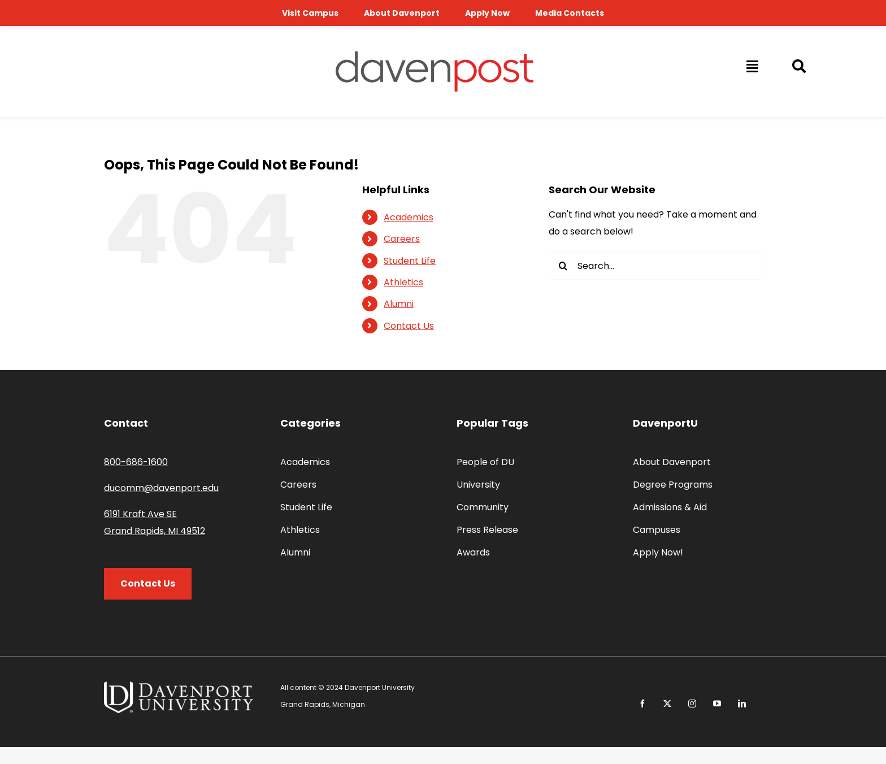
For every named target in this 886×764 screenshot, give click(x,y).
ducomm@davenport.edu (161, 487)
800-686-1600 (136, 461)
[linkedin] (742, 703)
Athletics (403, 282)
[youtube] (717, 703)
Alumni (399, 303)
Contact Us (409, 325)
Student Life (410, 260)
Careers (402, 238)
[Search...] (656, 265)
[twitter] (667, 703)
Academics (408, 217)
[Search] (563, 265)
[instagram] (692, 703)
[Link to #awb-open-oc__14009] (751, 66)
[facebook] (642, 703)
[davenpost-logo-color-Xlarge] (434, 55)
